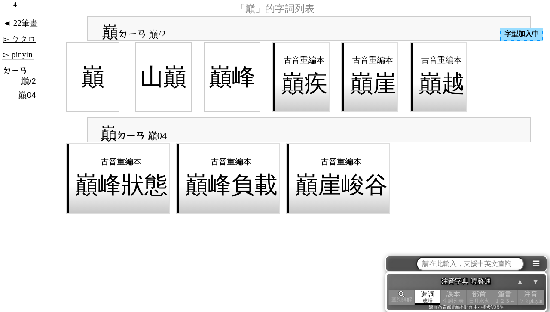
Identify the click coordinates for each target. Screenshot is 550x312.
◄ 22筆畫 (20, 23)
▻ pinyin (18, 54)
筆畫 (505, 297)
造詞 (427, 297)
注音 (531, 297)
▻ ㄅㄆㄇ (19, 38)
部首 (479, 297)
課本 (453, 297)
